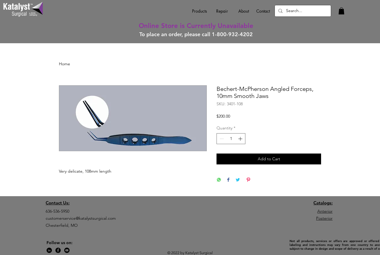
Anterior (325, 211)
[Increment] (240, 139)
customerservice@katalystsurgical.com (81, 218)
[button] (341, 10)
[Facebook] (58, 250)
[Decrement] (221, 139)
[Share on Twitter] (237, 180)
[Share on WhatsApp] (219, 180)
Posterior (324, 218)
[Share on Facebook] (228, 180)
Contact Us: (58, 203)
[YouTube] (67, 250)
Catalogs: (323, 203)
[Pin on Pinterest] (248, 180)
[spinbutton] (231, 139)
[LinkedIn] (49, 250)
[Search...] (302, 10)
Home (64, 63)
